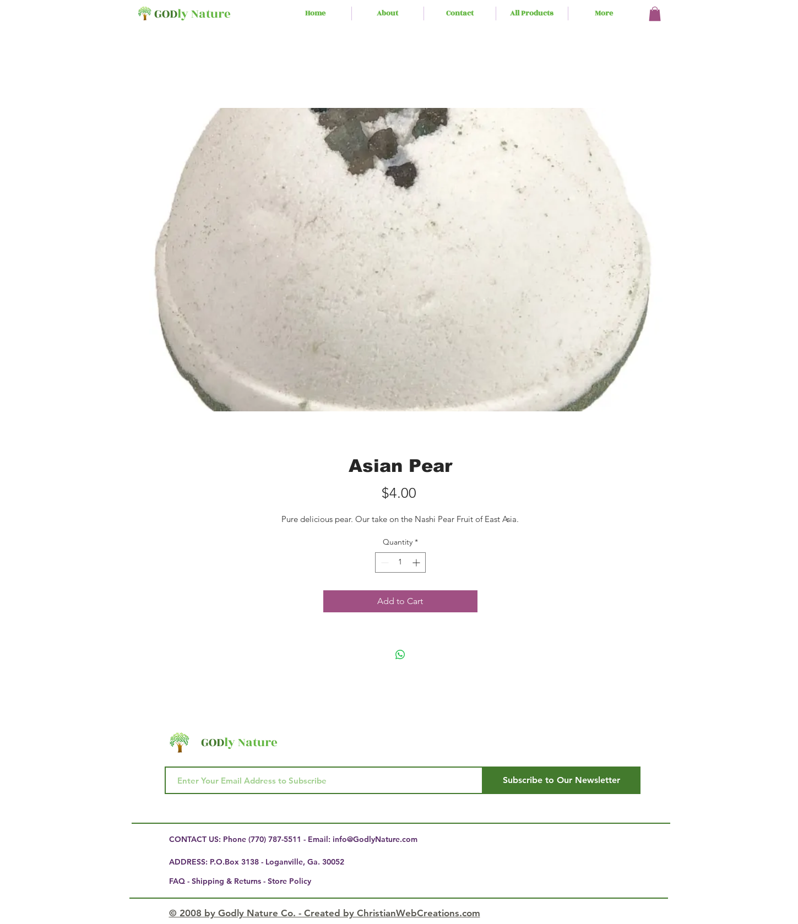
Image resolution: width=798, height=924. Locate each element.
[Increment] (417, 562)
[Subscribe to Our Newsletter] (561, 780)
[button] (655, 14)
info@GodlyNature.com (375, 839)
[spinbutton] (400, 562)
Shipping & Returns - (230, 881)
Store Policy (289, 881)
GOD (165, 14)
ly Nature (204, 14)
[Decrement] (383, 562)
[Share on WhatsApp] (400, 654)
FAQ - (180, 881)
